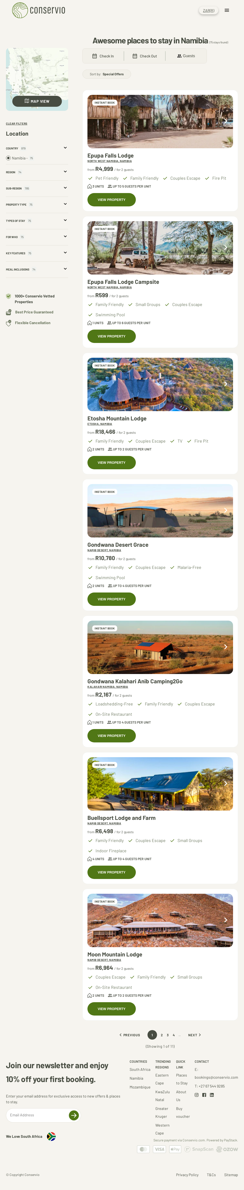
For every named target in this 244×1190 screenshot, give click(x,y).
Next (195, 1035)
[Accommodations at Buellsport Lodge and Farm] (160, 784)
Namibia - (20, 158)
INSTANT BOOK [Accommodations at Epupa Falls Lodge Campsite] (105, 228)
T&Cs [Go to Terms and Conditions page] (211, 1174)
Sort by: (107, 74)
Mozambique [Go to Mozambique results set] (140, 1087)
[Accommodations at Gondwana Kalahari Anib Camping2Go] (160, 647)
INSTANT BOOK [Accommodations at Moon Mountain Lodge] (105, 901)
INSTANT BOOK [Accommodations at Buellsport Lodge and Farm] (105, 764)
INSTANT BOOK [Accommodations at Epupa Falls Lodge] (105, 102)
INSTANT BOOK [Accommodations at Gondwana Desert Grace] (105, 491)
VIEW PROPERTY (112, 200)
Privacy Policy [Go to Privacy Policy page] (187, 1174)
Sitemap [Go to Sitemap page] (231, 1174)
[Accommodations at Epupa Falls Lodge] (160, 121)
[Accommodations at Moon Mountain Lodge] (160, 920)
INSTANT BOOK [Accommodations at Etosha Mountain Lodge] (105, 365)
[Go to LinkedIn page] (212, 1095)
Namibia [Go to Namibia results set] (136, 1078)
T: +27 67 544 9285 (210, 1086)
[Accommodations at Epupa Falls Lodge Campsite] (160, 248)
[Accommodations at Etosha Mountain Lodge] (160, 384)
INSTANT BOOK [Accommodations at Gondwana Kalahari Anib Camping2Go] (105, 628)
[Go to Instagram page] (196, 1095)
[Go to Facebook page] (204, 1095)
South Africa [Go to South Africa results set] (140, 1069)
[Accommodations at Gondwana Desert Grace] (160, 510)
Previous (129, 1035)
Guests (186, 56)
